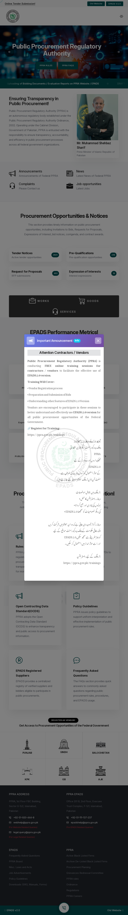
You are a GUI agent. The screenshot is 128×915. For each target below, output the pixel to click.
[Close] (98, 340)
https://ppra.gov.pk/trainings (46, 434)
